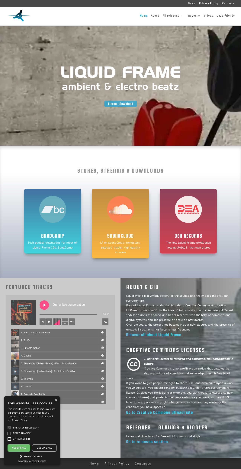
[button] (102, 332)
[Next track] (49, 321)
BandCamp (52, 236)
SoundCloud (120, 236)
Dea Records (188, 236)
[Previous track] (43, 321)
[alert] (32, 430)
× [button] (56, 400)
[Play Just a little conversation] (44, 305)
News (191, 3)
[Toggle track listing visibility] (105, 321)
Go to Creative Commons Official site (159, 412)
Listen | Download (120, 104)
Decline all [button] (44, 447)
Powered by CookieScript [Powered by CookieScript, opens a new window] (32, 461)
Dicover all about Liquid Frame (153, 334)
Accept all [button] (19, 447)
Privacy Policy (208, 3)
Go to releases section (147, 441)
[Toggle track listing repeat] (72, 321)
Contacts (228, 3)
